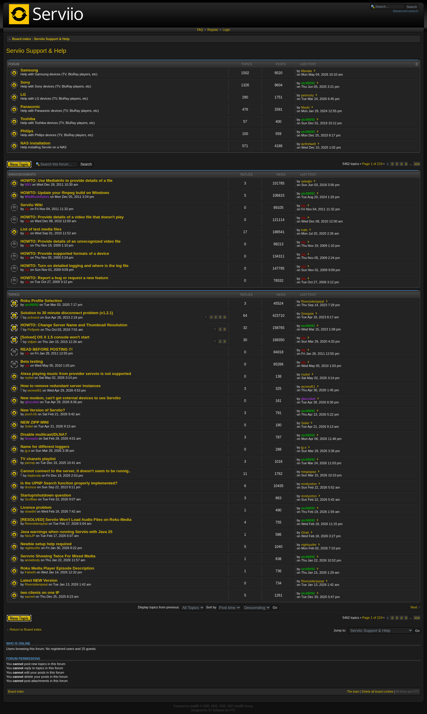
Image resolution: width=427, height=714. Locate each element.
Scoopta (31, 438)
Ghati (305, 532)
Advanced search (405, 11)
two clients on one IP (39, 592)
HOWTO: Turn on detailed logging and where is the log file (74, 265)
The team (353, 691)
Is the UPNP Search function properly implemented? (68, 483)
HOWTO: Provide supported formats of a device (64, 253)
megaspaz (308, 471)
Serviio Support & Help (51, 39)
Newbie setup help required (45, 544)
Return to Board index (26, 629)
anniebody (32, 560)
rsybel (29, 377)
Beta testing (31, 361)
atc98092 (308, 83)
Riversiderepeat (312, 301)
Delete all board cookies (377, 691)
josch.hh (31, 414)
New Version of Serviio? (42, 410)
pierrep (30, 463)
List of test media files (41, 229)
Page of (372, 164)
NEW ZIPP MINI (34, 422)
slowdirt (30, 511)
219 (417, 164)
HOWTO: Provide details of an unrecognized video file (70, 241)
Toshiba (27, 119)
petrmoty (307, 95)
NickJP (30, 536)
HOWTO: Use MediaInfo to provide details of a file (66, 180)
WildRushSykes (37, 196)
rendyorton (309, 484)
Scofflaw (31, 499)
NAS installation (35, 143)
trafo (304, 230)
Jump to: (340, 630)
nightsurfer (32, 548)
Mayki (305, 107)
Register (212, 29)
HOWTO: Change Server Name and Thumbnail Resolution (73, 325)
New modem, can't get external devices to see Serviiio (70, 398)
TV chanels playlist (38, 459)
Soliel (29, 426)
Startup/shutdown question (45, 495)
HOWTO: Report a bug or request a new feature (64, 278)
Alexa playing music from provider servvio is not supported (75, 373)
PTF (232, 710)
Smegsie (307, 313)
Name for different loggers (44, 446)
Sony (25, 82)
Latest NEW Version (39, 580)
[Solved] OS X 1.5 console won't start (55, 337)
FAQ (200, 29)
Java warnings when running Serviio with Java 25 (66, 531)
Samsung (29, 70)
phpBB (194, 706)
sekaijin (306, 181)
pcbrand (33, 317)
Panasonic (30, 106)
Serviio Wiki (31, 205)
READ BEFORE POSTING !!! (46, 349)
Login (226, 29)
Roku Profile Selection (41, 300)
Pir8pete (34, 329)
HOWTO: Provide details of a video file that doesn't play (72, 217)
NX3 (28, 184)
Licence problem (36, 507)
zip (27, 209)
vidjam (32, 342)
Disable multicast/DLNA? (43, 434)
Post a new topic (19, 164)
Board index (21, 39)
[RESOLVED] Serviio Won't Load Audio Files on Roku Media (75, 519)
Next (413, 607)
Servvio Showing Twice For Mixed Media (57, 556)
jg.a (27, 450)
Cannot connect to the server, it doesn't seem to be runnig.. (75, 471)
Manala (306, 71)
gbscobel (32, 402)
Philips (26, 131)
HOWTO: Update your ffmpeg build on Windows (64, 192)
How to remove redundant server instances (60, 386)
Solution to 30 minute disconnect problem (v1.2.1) (66, 313)
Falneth (30, 572)
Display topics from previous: (171, 607)
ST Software (216, 710)
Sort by (223, 607)
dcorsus (30, 487)
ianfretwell (308, 144)
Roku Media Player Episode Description (57, 568)
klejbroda (34, 475)
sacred (30, 596)
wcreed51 (35, 390)
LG (23, 94)
